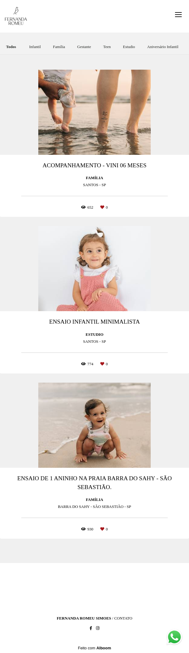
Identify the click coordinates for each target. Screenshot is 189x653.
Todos (11, 47)
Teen (107, 47)
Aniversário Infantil (162, 47)
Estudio (129, 47)
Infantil (35, 47)
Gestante (84, 47)
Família (59, 47)
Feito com (94, 648)
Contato (123, 618)
